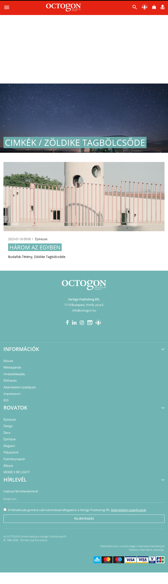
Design (8, 426)
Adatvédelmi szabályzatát (128, 510)
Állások (8, 466)
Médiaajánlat (12, 367)
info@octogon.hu (84, 310)
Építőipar (9, 439)
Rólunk (8, 361)
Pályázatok (10, 452)
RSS (6, 400)
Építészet (41, 239)
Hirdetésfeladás (14, 374)
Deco (6, 433)
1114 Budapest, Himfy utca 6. (84, 305)
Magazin (9, 446)
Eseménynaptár (14, 459)
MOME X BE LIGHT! (16, 472)
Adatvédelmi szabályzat (19, 387)
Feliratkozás (84, 519)
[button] (135, 8)
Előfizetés (10, 380)
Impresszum (12, 394)
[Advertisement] (84, 49)
